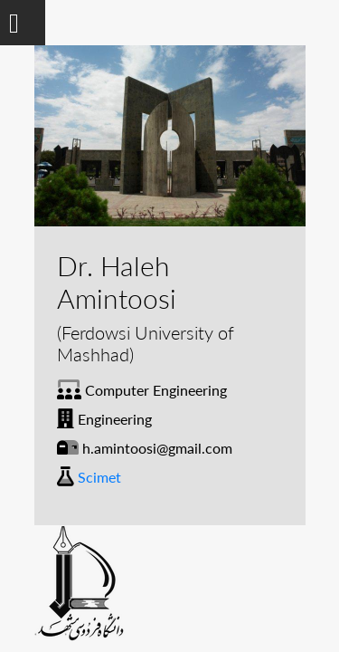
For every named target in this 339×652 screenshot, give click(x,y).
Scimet (99, 476)
